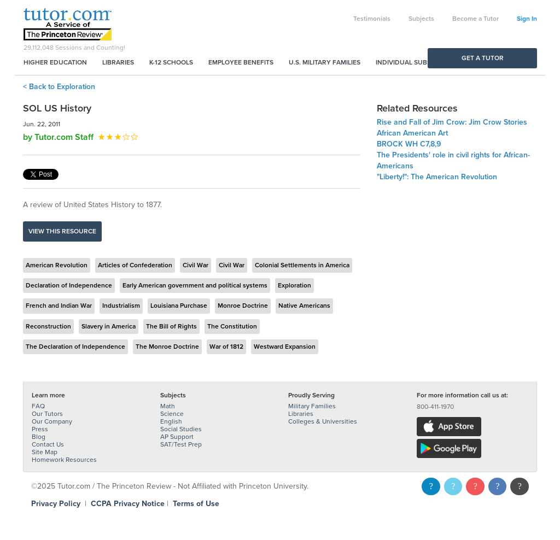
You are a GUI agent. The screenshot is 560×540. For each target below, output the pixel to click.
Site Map (44, 452)
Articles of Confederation (135, 265)
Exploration (294, 285)
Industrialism (121, 305)
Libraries (118, 62)
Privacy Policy (55, 503)
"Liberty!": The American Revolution (437, 176)
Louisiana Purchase (178, 305)
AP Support (177, 437)
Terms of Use (196, 503)
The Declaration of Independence (75, 346)
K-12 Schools (171, 62)
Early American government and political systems (194, 285)
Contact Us (48, 444)
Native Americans (304, 305)
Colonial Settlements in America (302, 265)
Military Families (312, 406)
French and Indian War (59, 305)
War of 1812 (226, 346)
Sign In (527, 18)
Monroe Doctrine (243, 305)
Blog (38, 437)
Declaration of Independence (69, 285)
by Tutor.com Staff (58, 137)
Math (167, 406)
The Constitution (232, 326)
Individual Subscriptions (420, 62)
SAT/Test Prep (181, 444)
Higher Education (55, 62)
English (171, 421)
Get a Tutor (483, 58)
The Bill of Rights (171, 326)
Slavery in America (108, 326)
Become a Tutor (475, 18)
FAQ (38, 406)
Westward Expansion (285, 346)
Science (172, 414)
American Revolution (57, 265)
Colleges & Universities (322, 421)
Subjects (421, 18)
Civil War (195, 265)
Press (40, 429)
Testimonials (371, 18)
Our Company (52, 421)
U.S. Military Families (324, 62)
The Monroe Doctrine (167, 346)
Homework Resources (64, 459)
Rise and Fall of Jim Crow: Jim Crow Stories (452, 122)
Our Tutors (47, 414)
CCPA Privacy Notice (128, 503)
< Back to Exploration (59, 86)
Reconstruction (48, 326)
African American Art (412, 133)
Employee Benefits (240, 62)
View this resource (62, 231)
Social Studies (181, 429)
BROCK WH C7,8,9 (409, 144)
